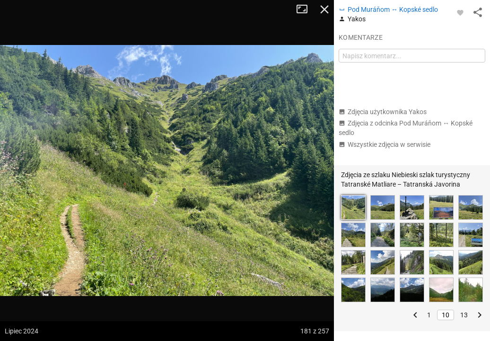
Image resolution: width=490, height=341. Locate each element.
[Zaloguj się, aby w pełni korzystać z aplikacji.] (460, 12)
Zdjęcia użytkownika (383, 112)
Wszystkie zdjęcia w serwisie (384, 144)
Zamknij (324, 9)
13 (464, 315)
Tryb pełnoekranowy (305, 9)
